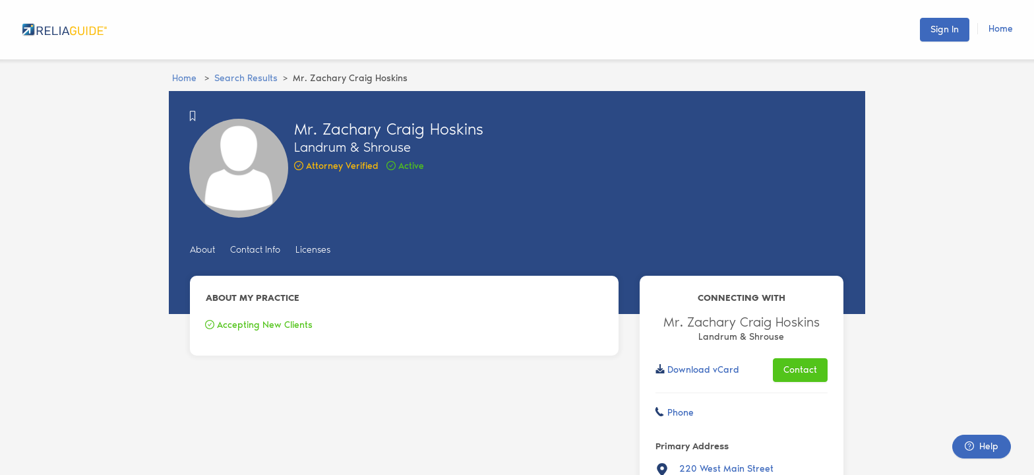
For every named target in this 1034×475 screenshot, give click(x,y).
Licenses (312, 249)
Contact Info (255, 249)
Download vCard (703, 369)
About (202, 249)
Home (1000, 28)
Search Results (246, 78)
